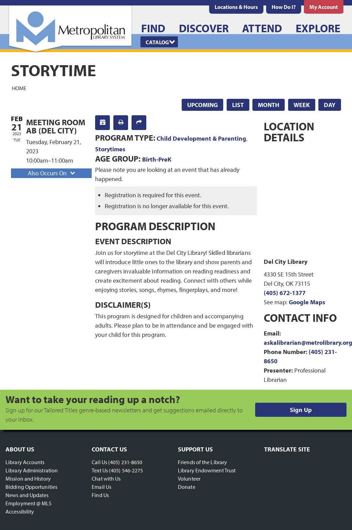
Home (19, 87)
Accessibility (19, 511)
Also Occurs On (52, 173)
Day (330, 105)
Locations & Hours (236, 6)
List (238, 105)
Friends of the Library (202, 462)
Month (268, 105)
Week (302, 105)
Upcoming (202, 105)
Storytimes (110, 149)
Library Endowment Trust (207, 470)
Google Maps (307, 302)
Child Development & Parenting (201, 138)
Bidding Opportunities (31, 486)
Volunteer (189, 478)
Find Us (100, 495)
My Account (323, 6)
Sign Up (301, 410)
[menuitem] (236, 7)
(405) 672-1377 (285, 293)
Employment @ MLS (28, 503)
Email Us (101, 486)
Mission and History (28, 478)
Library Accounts (25, 462)
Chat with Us (106, 478)
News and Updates (27, 495)
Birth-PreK (156, 159)
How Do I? (284, 6)
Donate (186, 486)
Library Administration (31, 470)
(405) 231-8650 (125, 462)
